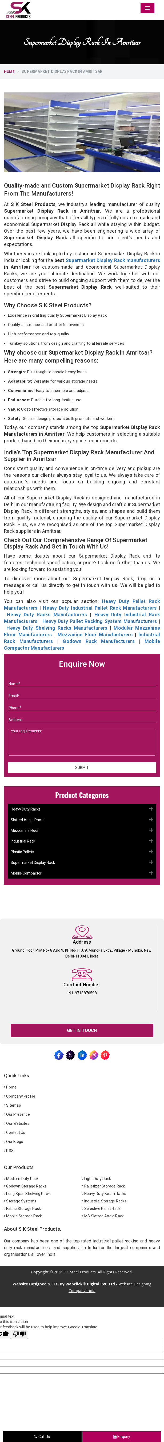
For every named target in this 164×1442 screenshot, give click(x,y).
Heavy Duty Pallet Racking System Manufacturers (99, 621)
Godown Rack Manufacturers (98, 641)
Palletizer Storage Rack (103, 1186)
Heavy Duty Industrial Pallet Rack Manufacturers (100, 608)
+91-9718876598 (82, 993)
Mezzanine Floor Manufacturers (95, 634)
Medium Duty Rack (21, 1179)
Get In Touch (82, 1030)
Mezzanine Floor (25, 830)
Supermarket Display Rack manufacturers (113, 260)
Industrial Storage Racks (104, 1201)
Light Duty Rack (96, 1179)
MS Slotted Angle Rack (103, 1216)
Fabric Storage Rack (22, 1208)
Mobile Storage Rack (23, 1216)
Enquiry (121, 1437)
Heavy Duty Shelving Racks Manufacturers (56, 628)
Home (9, 72)
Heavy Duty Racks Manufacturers (47, 614)
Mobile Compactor (26, 873)
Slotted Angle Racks (28, 820)
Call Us (42, 1437)
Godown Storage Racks (25, 1186)
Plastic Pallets (22, 852)
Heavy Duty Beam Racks (104, 1193)
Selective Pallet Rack (101, 1208)
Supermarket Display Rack (33, 862)
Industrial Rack (23, 841)
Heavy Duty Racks (26, 809)
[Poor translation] (19, 1334)
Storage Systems (20, 1201)
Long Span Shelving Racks (27, 1193)
